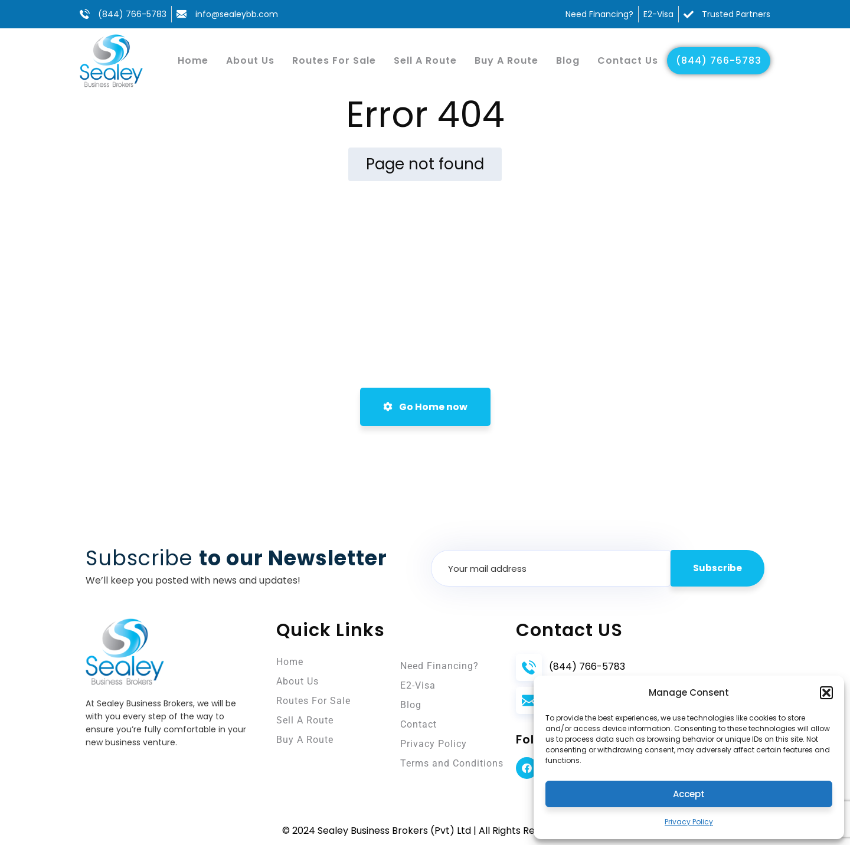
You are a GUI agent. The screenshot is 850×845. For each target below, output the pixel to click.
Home (193, 60)
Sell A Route (425, 60)
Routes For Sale (334, 60)
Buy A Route (506, 60)
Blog (568, 60)
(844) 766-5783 (718, 60)
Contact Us (627, 60)
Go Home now (425, 407)
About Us (250, 60)
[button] (826, 693)
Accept (689, 794)
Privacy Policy (689, 822)
